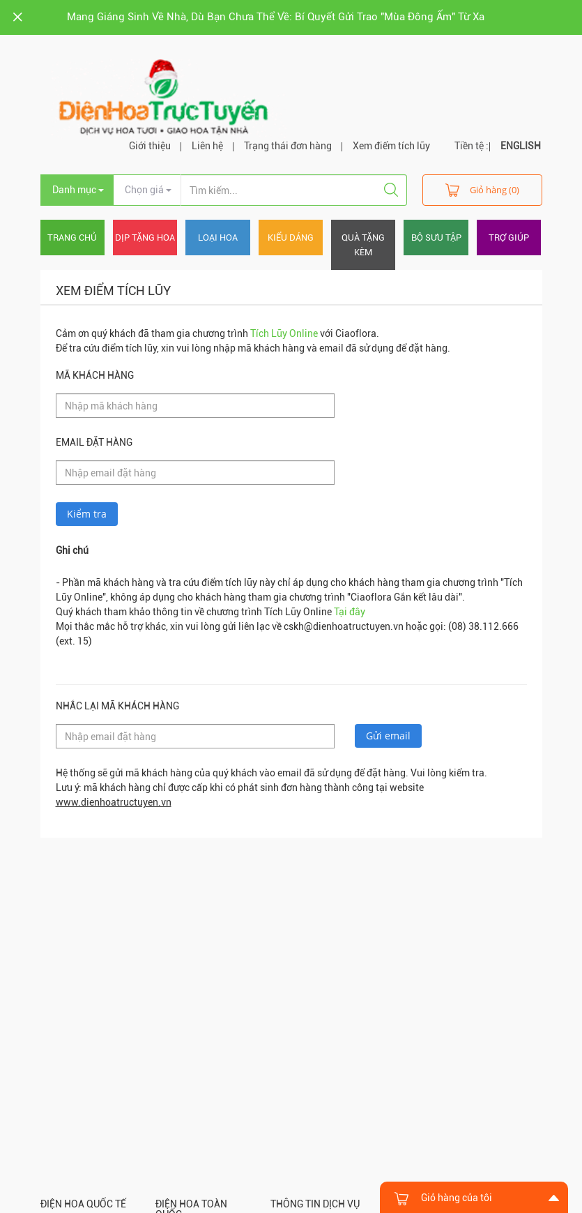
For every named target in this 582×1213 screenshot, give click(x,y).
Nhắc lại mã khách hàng (117, 705)
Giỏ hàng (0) (482, 189)
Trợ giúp (509, 237)
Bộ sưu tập (436, 237)
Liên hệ (207, 145)
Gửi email (388, 735)
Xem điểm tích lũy (391, 145)
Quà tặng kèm (363, 244)
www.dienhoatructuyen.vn (113, 802)
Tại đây (349, 611)
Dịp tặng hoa (145, 237)
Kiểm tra (87, 513)
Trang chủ (72, 237)
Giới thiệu (150, 145)
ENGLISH (520, 145)
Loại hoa (218, 237)
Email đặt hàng (94, 442)
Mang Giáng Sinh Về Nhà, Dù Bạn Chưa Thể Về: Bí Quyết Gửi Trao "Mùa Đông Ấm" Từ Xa (275, 16)
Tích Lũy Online (284, 333)
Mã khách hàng (95, 375)
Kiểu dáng (291, 237)
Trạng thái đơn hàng (288, 145)
